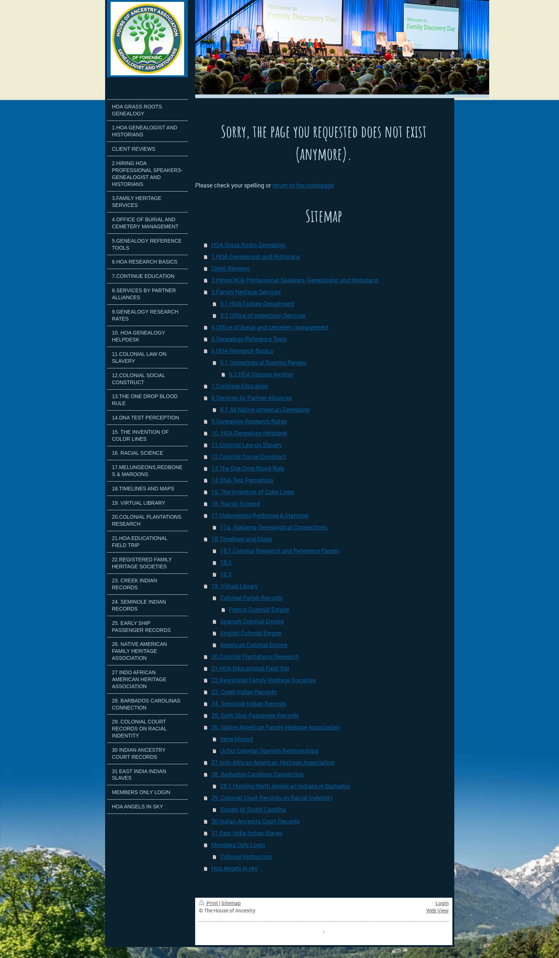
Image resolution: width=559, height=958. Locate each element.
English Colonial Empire (251, 633)
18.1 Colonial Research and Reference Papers (279, 550)
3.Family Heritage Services (246, 292)
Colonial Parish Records (251, 597)
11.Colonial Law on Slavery (246, 444)
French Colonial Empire (259, 609)
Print (209, 903)
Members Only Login (238, 844)
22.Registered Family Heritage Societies (263, 680)
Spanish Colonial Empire (252, 621)
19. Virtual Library (234, 586)
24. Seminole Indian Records (248, 703)
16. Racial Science (235, 503)
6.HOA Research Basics (242, 350)
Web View (437, 910)
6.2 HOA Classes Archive (261, 374)
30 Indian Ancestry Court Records (255, 821)
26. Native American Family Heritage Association (275, 727)
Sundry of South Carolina (253, 809)
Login (442, 903)
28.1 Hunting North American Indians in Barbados (285, 786)
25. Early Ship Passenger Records (255, 715)
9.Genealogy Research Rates (249, 421)
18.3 (226, 574)
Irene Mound (236, 739)
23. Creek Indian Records (243, 692)
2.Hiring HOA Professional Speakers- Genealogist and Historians (294, 280)
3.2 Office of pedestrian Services (262, 315)
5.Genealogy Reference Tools (249, 339)
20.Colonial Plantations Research (255, 656)
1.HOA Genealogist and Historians (255, 256)
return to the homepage (303, 185)
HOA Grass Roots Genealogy (248, 245)
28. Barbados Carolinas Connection (257, 774)
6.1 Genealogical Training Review (263, 362)
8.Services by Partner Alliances (251, 397)
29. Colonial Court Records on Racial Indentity (272, 797)
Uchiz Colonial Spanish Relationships (269, 750)
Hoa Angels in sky (234, 868)
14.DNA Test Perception (242, 480)
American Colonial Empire (253, 644)
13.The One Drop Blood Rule (247, 468)
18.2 (226, 562)
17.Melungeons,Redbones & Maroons (259, 515)
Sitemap (231, 903)
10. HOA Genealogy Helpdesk (249, 433)
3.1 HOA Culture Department (257, 303)
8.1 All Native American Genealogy (265, 409)
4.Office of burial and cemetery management (270, 327)
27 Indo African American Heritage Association (272, 762)
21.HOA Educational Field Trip (250, 668)
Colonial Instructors (246, 856)
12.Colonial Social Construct (248, 456)
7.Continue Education (239, 386)
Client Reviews (230, 268)
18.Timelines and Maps (241, 539)
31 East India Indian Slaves (247, 833)
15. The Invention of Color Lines (252, 492)
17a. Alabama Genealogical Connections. (274, 527)
